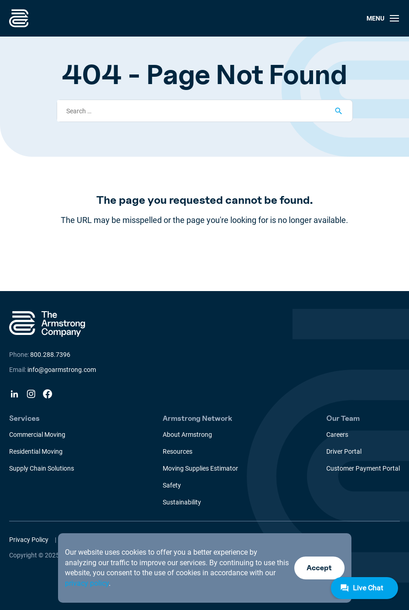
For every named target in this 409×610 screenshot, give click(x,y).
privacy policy (87, 583)
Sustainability (182, 502)
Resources (177, 451)
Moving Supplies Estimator (200, 468)
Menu (383, 18)
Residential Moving (36, 451)
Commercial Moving (37, 434)
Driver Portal (343, 451)
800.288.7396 (50, 354)
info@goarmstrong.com (61, 369)
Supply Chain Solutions (41, 468)
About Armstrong (187, 434)
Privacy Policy (28, 539)
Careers (337, 434)
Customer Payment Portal (363, 468)
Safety (172, 485)
